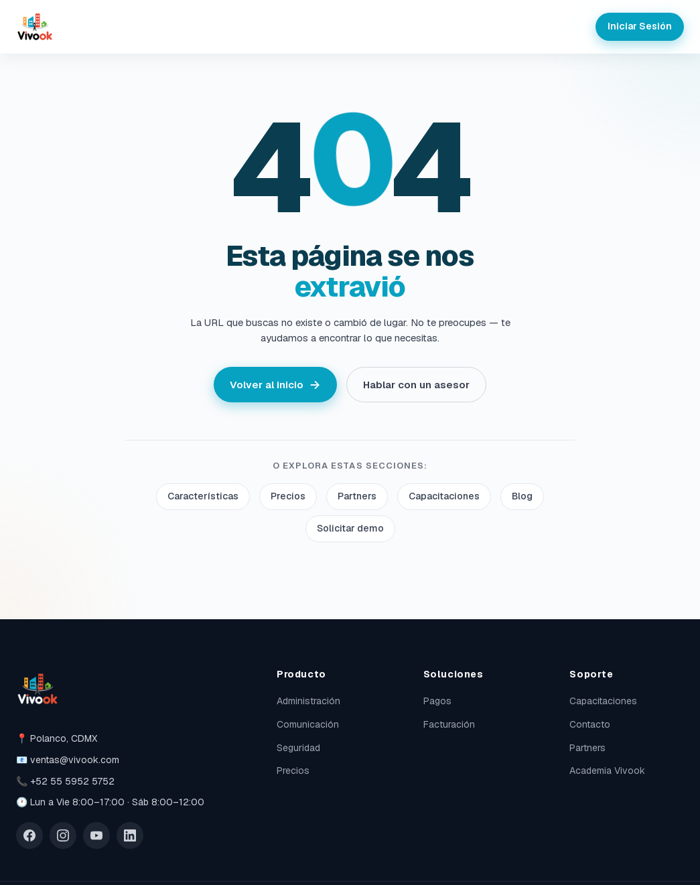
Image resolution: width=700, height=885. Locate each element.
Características (202, 496)
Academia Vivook (607, 771)
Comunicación (308, 724)
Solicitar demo (350, 528)
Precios (288, 496)
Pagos (437, 701)
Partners (357, 496)
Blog (522, 496)
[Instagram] (63, 835)
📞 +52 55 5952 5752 (65, 781)
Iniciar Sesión (640, 26)
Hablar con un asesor (416, 384)
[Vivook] (35, 27)
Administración (308, 701)
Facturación (449, 724)
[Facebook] (29, 835)
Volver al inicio (275, 384)
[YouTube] (96, 835)
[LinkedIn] (130, 835)
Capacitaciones (444, 496)
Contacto (589, 724)
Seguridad (298, 748)
